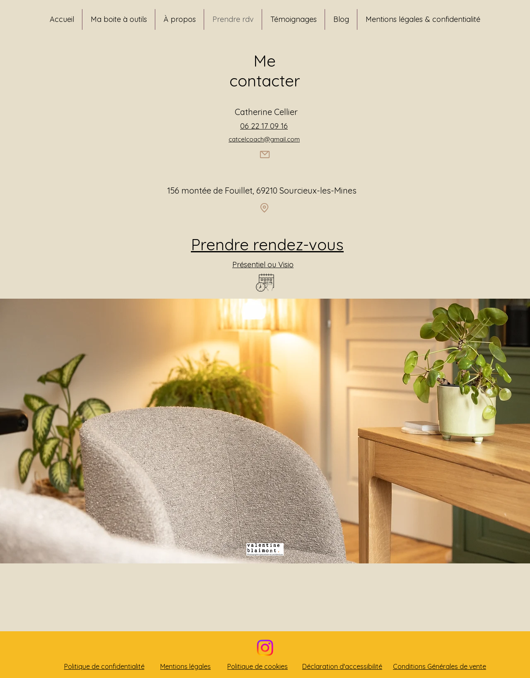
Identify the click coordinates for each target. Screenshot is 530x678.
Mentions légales (185, 666)
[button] (118, 19)
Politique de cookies (257, 666)
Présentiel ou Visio (263, 264)
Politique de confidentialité (104, 666)
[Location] (264, 208)
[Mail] (264, 155)
